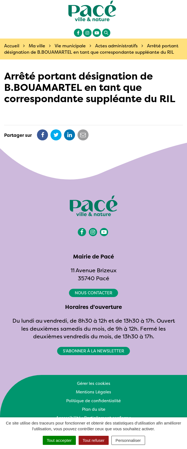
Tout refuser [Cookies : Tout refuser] (94, 440)
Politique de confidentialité (93, 401)
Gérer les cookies (93, 383)
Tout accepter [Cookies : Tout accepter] (59, 440)
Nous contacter (93, 293)
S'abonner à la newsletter (93, 351)
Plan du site (93, 409)
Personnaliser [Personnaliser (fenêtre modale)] (128, 440)
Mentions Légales (93, 392)
